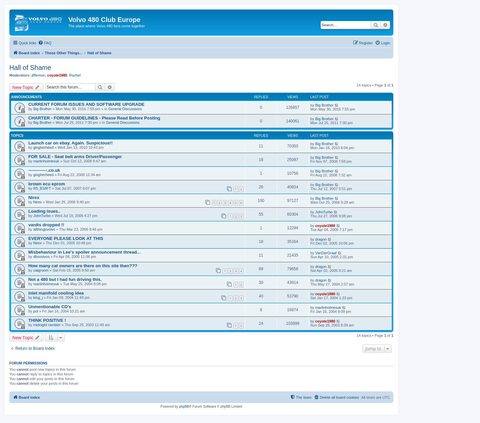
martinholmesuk (46, 161)
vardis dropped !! (46, 224)
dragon (321, 239)
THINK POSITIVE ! (47, 320)
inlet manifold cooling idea (56, 293)
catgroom (41, 270)
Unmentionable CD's (49, 306)
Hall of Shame (30, 67)
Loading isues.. (44, 211)
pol (35, 311)
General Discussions (125, 109)
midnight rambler (47, 325)
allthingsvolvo (44, 229)
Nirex (33, 197)
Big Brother (42, 109)
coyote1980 (57, 75)
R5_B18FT (42, 188)
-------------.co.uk (44, 170)
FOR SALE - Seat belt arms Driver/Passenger (75, 156)
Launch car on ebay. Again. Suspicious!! (70, 142)
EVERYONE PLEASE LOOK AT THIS (65, 238)
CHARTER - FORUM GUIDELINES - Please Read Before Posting (94, 117)
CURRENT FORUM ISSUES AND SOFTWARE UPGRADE (86, 104)
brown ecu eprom (46, 183)
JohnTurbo (42, 216)
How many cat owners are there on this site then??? (82, 265)
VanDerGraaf (326, 253)
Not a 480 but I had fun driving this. (65, 279)
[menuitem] (44, 43)
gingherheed (43, 147)
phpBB (184, 406)
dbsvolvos (41, 257)
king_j (38, 298)
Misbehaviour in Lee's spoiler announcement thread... (84, 252)
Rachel (75, 75)
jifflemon (38, 75)
